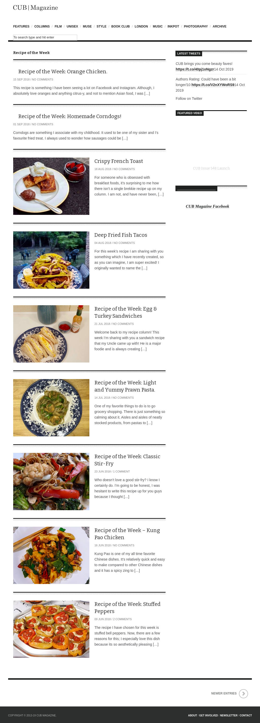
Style (102, 26)
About (192, 715)
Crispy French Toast (118, 161)
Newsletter (229, 715)
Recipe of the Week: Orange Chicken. (62, 71)
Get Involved (208, 715)
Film (58, 26)
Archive (219, 26)
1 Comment (121, 471)
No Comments (42, 79)
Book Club (120, 26)
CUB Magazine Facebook (196, 188)
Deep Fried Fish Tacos (120, 235)
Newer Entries (224, 693)
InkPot (173, 26)
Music (158, 26)
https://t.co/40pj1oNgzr (195, 69)
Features (21, 26)
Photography (196, 26)
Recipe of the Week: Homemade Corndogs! (69, 116)
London (141, 26)
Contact (246, 715)
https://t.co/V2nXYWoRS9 (212, 85)
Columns (42, 26)
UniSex (72, 26)
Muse (87, 26)
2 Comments (122, 619)
